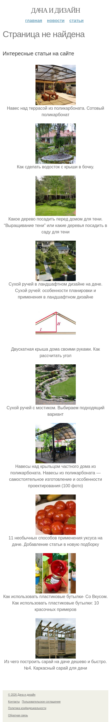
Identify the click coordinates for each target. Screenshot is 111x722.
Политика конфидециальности (27, 708)
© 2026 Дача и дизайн (21, 694)
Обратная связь (18, 715)
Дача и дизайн (55, 10)
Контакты (14, 701)
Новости (56, 20)
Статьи (76, 20)
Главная (33, 20)
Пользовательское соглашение (41, 701)
